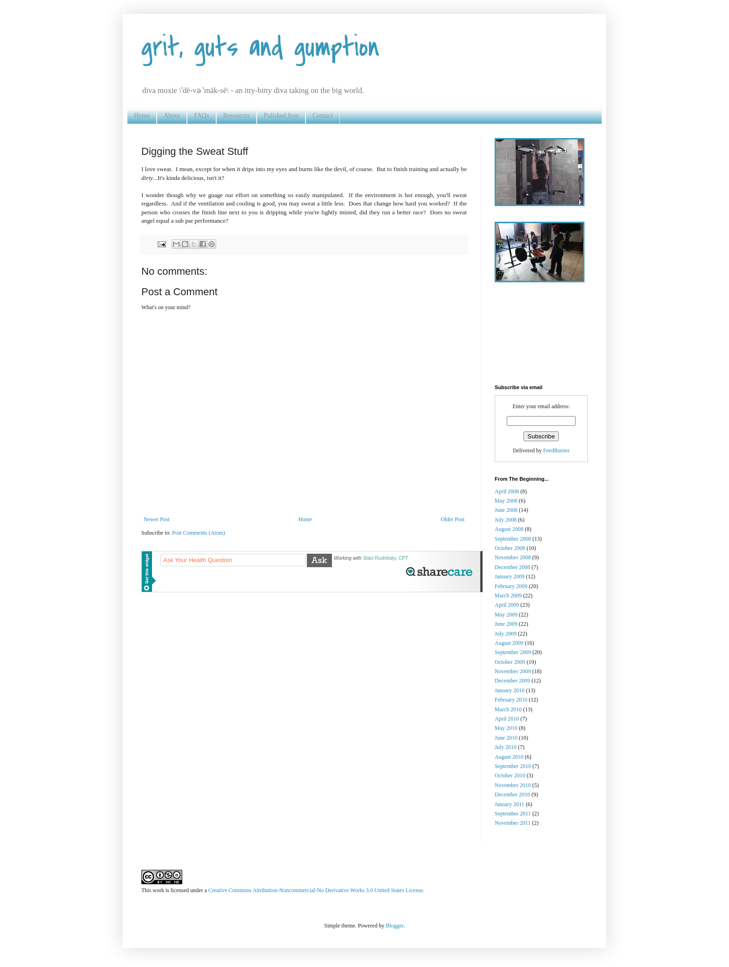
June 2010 (506, 738)
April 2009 (507, 605)
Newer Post (157, 519)
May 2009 (506, 614)
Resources (236, 115)
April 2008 (507, 491)
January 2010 (509, 690)
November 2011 (512, 823)
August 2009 (509, 643)
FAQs (201, 115)
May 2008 (506, 500)
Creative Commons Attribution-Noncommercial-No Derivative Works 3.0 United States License (315, 890)
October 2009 (510, 662)
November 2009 (513, 671)
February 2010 (511, 699)
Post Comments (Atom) (198, 533)
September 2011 (513, 813)
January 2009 (509, 576)
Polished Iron (281, 115)
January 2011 (509, 804)
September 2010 (513, 766)
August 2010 (509, 757)
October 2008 (510, 548)
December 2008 (512, 567)
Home (142, 115)
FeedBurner (556, 450)
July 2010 (506, 747)
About (172, 115)
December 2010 (512, 794)
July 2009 (506, 633)
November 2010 (513, 785)
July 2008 (506, 520)
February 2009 (511, 586)
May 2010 (506, 728)
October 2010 (510, 775)
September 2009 (513, 652)
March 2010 (508, 709)
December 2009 (512, 680)
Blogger (395, 925)
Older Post (452, 519)
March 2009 (508, 595)
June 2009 (506, 624)
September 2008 (513, 539)
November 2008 (513, 557)
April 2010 (507, 718)
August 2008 (509, 529)
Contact (322, 115)
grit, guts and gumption (260, 47)
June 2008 (506, 510)
